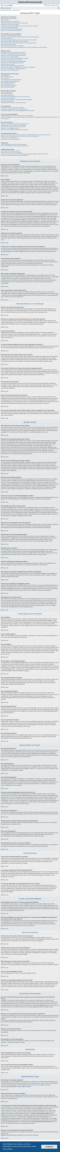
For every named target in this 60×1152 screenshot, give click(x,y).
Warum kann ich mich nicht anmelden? (10, 24)
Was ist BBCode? (5, 75)
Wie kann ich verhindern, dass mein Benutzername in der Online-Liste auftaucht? (20, 36)
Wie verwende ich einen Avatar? (8, 44)
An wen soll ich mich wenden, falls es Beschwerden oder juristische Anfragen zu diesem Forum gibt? (24, 153)
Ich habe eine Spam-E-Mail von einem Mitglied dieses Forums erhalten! (17, 110)
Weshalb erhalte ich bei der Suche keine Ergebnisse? (13, 125)
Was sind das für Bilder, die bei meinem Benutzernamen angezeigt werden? (18, 42)
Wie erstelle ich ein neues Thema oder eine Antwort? (13, 52)
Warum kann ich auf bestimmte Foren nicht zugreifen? (13, 61)
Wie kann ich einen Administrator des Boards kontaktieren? (15, 155)
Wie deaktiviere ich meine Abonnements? (10, 139)
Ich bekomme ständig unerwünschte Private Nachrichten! (14, 109)
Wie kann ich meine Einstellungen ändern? (11, 35)
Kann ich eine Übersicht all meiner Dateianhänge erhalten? (14, 145)
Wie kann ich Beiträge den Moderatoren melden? (12, 65)
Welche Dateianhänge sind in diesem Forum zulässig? (13, 144)
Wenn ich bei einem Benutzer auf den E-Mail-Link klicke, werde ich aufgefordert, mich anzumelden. (24, 47)
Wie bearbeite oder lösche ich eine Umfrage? (11, 59)
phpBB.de (40, 361)
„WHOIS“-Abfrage (5, 1110)
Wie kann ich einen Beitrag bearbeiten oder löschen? (13, 53)
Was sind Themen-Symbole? (8, 87)
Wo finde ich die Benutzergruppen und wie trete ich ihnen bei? (15, 96)
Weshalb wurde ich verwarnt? (8, 64)
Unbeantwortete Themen (6, 10)
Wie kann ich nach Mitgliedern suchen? (10, 128)
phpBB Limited (29, 361)
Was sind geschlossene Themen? (9, 85)
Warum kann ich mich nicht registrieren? (10, 21)
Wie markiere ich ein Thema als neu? (9, 70)
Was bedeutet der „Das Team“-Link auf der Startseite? (13, 102)
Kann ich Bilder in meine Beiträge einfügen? (11, 79)
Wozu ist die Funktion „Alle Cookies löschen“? (11, 30)
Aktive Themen (16, 10)
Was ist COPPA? (5, 20)
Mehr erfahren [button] (8, 1149)
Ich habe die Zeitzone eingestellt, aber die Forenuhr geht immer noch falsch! (18, 39)
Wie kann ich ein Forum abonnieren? (9, 137)
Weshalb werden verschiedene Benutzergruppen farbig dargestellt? (16, 99)
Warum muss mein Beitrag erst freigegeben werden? (13, 68)
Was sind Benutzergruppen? (7, 95)
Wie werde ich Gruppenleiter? (8, 98)
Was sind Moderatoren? (6, 93)
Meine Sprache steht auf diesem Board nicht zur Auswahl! (14, 41)
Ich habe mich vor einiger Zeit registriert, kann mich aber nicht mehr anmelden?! (19, 25)
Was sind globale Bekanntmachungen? (10, 81)
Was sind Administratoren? (7, 92)
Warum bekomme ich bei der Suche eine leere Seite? (13, 126)
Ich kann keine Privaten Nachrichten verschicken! (12, 107)
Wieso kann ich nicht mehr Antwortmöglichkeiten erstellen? (14, 58)
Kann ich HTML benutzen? (7, 76)
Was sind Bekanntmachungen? (8, 82)
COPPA (28, 214)
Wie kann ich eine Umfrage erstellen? (10, 56)
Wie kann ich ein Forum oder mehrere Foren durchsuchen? (15, 123)
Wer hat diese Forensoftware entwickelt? (10, 150)
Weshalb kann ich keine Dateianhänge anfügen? (12, 62)
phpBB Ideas (19, 1096)
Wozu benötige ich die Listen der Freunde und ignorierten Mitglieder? (17, 115)
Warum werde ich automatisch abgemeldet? (11, 28)
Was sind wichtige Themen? (7, 84)
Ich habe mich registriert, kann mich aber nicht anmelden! (14, 23)
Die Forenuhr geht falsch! (7, 38)
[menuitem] (11, 5)
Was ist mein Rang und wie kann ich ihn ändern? (12, 45)
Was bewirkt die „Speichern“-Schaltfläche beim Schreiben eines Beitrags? (18, 67)
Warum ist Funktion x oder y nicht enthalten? (11, 152)
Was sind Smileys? (5, 78)
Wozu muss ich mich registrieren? (9, 18)
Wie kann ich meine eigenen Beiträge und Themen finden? (14, 129)
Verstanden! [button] (49, 1146)
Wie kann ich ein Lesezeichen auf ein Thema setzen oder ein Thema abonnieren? (20, 136)
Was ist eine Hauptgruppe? (7, 101)
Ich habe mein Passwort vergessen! (9, 27)
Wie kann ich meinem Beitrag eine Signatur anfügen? (13, 55)
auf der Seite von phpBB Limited (39, 1085)
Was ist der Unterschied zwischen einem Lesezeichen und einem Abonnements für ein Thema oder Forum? (26, 134)
